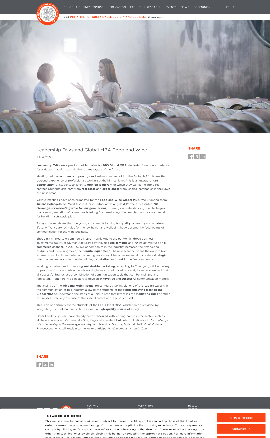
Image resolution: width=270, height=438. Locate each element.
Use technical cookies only (241, 420)
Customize (241, 408)
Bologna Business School (84, 7)
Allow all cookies (241, 397)
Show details (54, 431)
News (185, 7)
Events (171, 7)
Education (117, 7)
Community (202, 7)
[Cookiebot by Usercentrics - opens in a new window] (22, 431)
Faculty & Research (145, 7)
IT (227, 7)
